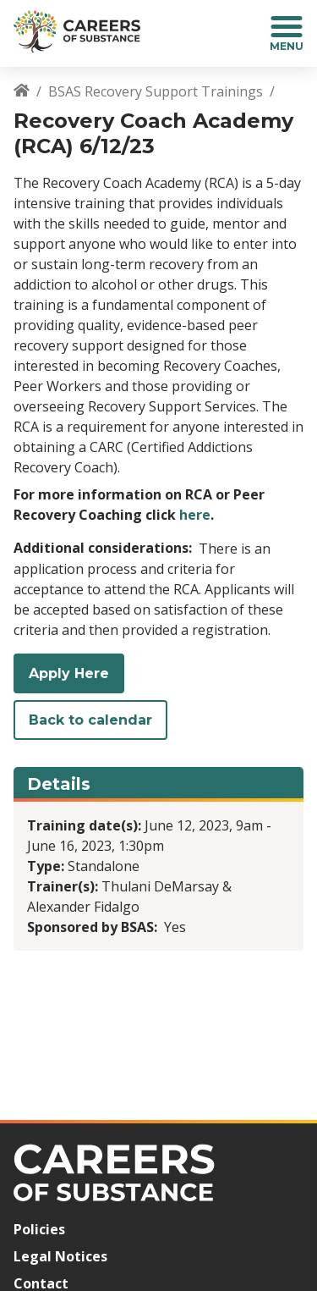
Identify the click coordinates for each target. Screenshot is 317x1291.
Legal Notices (60, 1256)
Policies (39, 1229)
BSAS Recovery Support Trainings (155, 91)
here (194, 514)
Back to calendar (90, 720)
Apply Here (69, 673)
